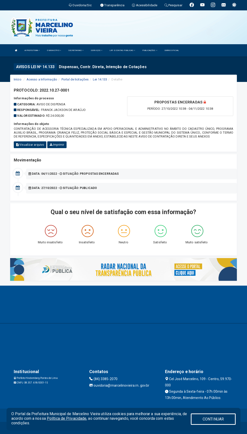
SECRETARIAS (75, 50)
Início (17, 79)
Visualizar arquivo (30, 144)
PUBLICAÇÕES (149, 50)
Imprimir (57, 144)
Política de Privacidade (66, 418)
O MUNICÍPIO (54, 50)
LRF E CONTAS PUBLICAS (122, 50)
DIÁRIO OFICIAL (172, 50)
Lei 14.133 (100, 79)
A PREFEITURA (32, 50)
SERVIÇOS (96, 50)
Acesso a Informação (42, 79)
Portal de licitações (75, 79)
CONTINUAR (213, 419)
